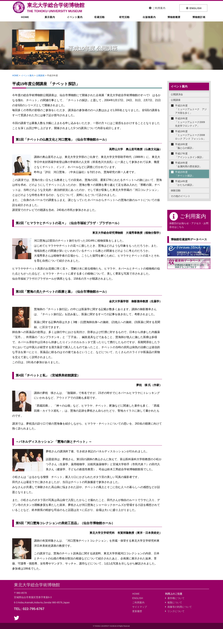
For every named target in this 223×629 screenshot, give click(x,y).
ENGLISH (137, 598)
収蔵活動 (99, 20)
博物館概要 (173, 20)
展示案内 (49, 20)
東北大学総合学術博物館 (55, 7)
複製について (173, 602)
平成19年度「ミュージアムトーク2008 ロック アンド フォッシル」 (191, 135)
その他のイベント (180, 196)
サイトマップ (139, 606)
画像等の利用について (178, 606)
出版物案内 (149, 20)
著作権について (174, 598)
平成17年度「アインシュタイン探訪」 (189, 155)
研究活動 (124, 20)
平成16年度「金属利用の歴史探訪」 (188, 164)
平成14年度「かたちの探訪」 (185, 183)
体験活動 (175, 190)
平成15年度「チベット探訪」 (185, 174)
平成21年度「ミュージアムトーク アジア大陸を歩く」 (191, 109)
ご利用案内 (138, 602)
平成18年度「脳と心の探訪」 (185, 146)
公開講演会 (177, 94)
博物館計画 (198, 20)
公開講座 (40, 75)
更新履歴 (137, 611)
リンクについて (174, 611)
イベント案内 (74, 20)
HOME (24, 20)
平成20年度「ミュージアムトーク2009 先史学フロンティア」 (191, 122)
